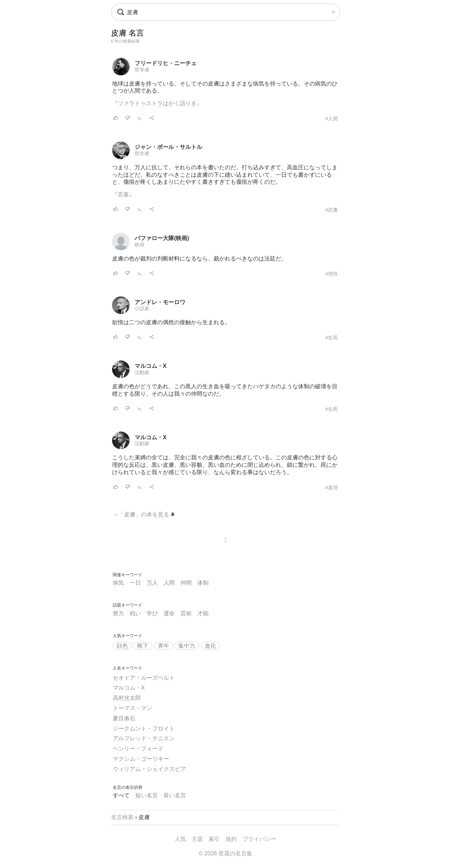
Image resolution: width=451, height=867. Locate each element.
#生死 (331, 337)
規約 (231, 839)
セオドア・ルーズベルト (144, 678)
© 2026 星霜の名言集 (225, 853)
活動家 (142, 372)
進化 (210, 646)
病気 (118, 583)
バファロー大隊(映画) (162, 238)
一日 (135, 583)
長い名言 (174, 795)
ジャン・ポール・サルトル (168, 147)
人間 (169, 583)
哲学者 (142, 70)
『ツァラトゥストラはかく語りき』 (157, 103)
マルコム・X (151, 366)
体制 (203, 583)
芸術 (186, 613)
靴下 (142, 646)
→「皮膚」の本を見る (144, 514)
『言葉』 (123, 194)
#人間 (331, 118)
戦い (135, 613)
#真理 (331, 487)
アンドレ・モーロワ (160, 302)
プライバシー (259, 839)
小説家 (142, 308)
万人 (152, 583)
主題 (197, 839)
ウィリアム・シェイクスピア (149, 769)
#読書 (331, 210)
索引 (214, 839)
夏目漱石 (124, 718)
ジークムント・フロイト (144, 728)
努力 (118, 613)
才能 (203, 613)
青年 (163, 646)
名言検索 (122, 817)
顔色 (122, 646)
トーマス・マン (132, 708)
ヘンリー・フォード (138, 749)
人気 (180, 839)
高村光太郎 (127, 698)
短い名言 (146, 795)
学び (152, 613)
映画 (139, 244)
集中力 (186, 646)
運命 (169, 613)
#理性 (331, 274)
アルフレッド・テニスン (144, 738)
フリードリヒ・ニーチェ (166, 63)
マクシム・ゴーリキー (141, 759)
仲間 (186, 583)
